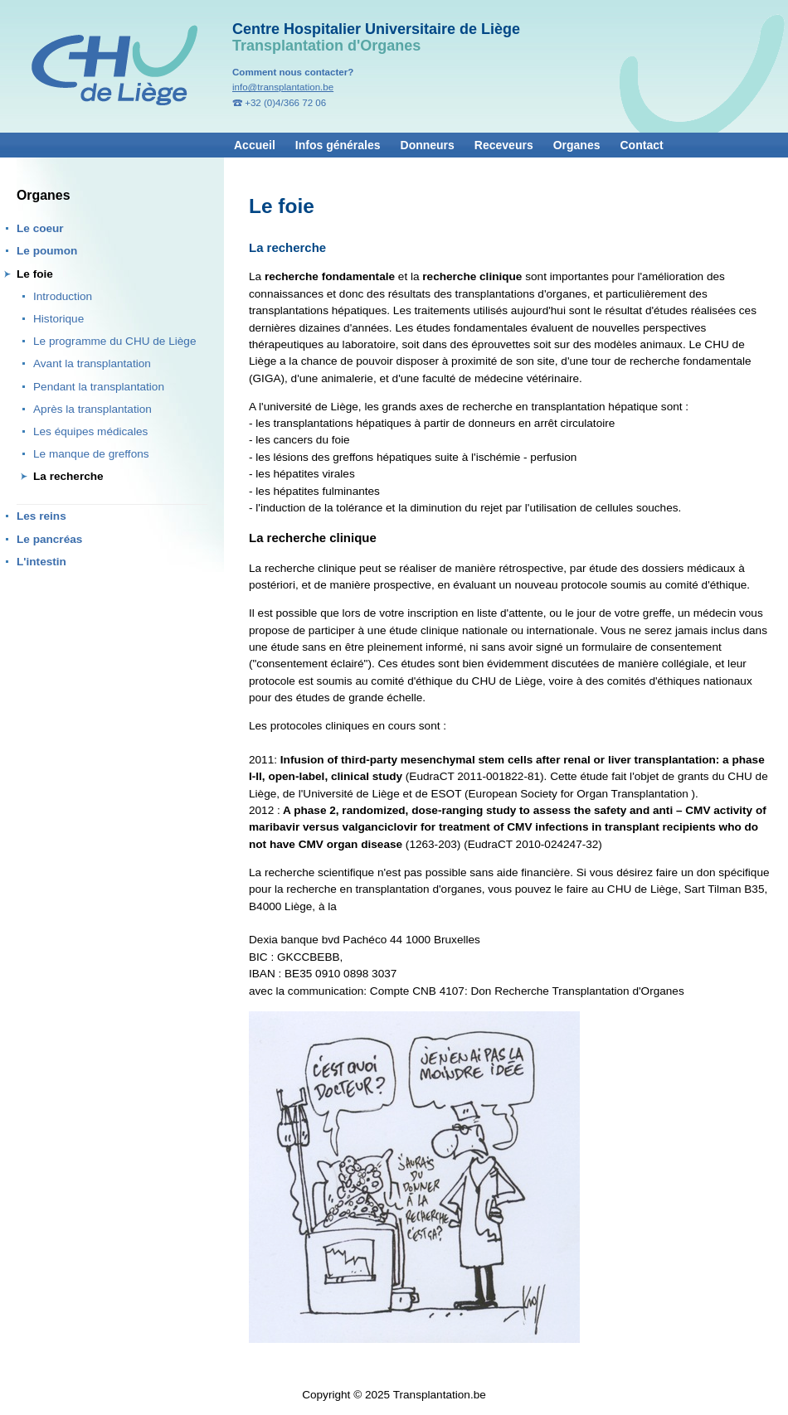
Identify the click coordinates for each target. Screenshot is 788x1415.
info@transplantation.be (282, 87)
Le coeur (40, 228)
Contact (642, 145)
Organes (577, 145)
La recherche (68, 476)
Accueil (254, 145)
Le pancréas (49, 539)
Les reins (41, 516)
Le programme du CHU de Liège (114, 341)
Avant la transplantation (92, 363)
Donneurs (428, 145)
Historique (58, 319)
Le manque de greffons (91, 454)
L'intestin (41, 561)
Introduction (62, 296)
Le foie (35, 274)
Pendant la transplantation (98, 386)
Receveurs (503, 145)
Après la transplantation (92, 409)
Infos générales (338, 145)
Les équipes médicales (90, 431)
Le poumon (47, 251)
